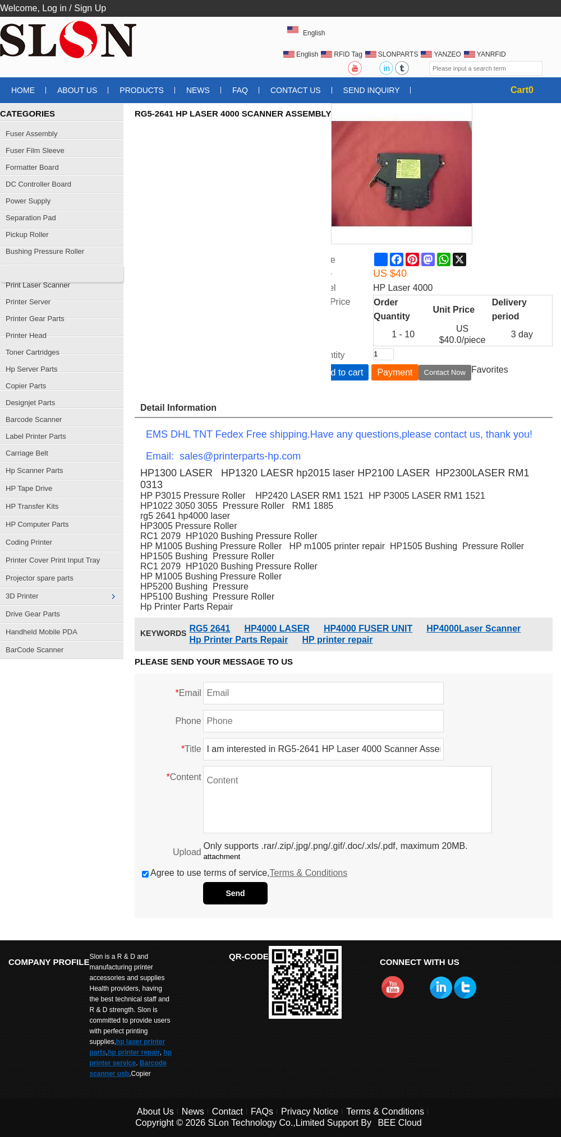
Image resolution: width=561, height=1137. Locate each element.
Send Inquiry (371, 90)
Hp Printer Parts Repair (238, 639)
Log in (54, 8)
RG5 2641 (209, 628)
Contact (227, 1111)
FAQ (240, 90)
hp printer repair (134, 1052)
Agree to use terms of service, (244, 873)
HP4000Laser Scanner (473, 628)
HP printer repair (337, 639)
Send (235, 893)
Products (141, 90)
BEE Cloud (399, 1122)
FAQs (262, 1111)
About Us (77, 90)
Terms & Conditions (309, 873)
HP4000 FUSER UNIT (368, 628)
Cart (522, 90)
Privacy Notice (309, 1111)
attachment (221, 856)
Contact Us (295, 90)
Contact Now (445, 372)
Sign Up (90, 8)
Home (23, 90)
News (198, 90)
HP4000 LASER (277, 628)
